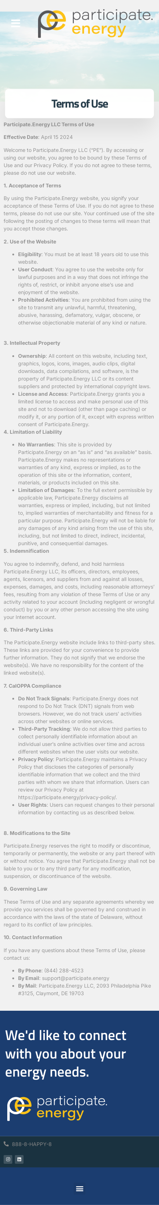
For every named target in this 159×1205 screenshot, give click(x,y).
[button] (16, 23)
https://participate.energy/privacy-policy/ (67, 797)
